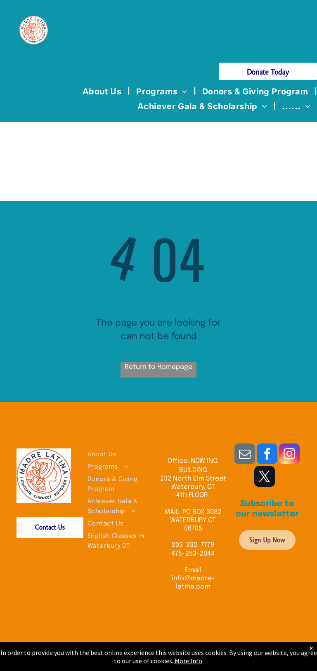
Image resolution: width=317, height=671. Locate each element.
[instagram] (289, 454)
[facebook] (267, 454)
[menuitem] (103, 91)
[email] (244, 454)
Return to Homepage (158, 367)
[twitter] (264, 477)
